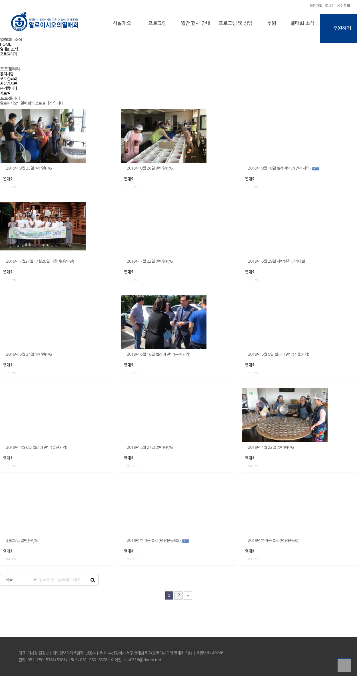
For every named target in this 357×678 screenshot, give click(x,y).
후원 (271, 23)
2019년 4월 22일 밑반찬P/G (271, 449)
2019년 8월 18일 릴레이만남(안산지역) (283, 170)
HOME (5, 45)
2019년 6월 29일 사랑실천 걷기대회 (276, 263)
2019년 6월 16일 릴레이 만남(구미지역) (159, 356)
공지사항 (7, 75)
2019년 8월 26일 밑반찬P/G (150, 170)
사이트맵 (343, 6)
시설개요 (122, 23)
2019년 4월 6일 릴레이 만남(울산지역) (37, 449)
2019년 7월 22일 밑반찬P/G (150, 263)
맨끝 (188, 597)
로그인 (329, 6)
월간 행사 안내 (195, 23)
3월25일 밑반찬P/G (22, 542)
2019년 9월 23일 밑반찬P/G (29, 170)
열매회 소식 (302, 23)
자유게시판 (8, 85)
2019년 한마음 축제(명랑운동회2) (158, 542)
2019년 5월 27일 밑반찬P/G (150, 449)
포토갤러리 (8, 55)
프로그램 (157, 23)
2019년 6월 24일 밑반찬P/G (29, 356)
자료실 (5, 94)
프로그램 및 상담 (235, 23)
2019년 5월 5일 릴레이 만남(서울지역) (279, 356)
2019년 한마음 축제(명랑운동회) (274, 542)
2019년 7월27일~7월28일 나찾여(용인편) (40, 263)
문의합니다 (8, 89)
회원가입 (316, 6)
